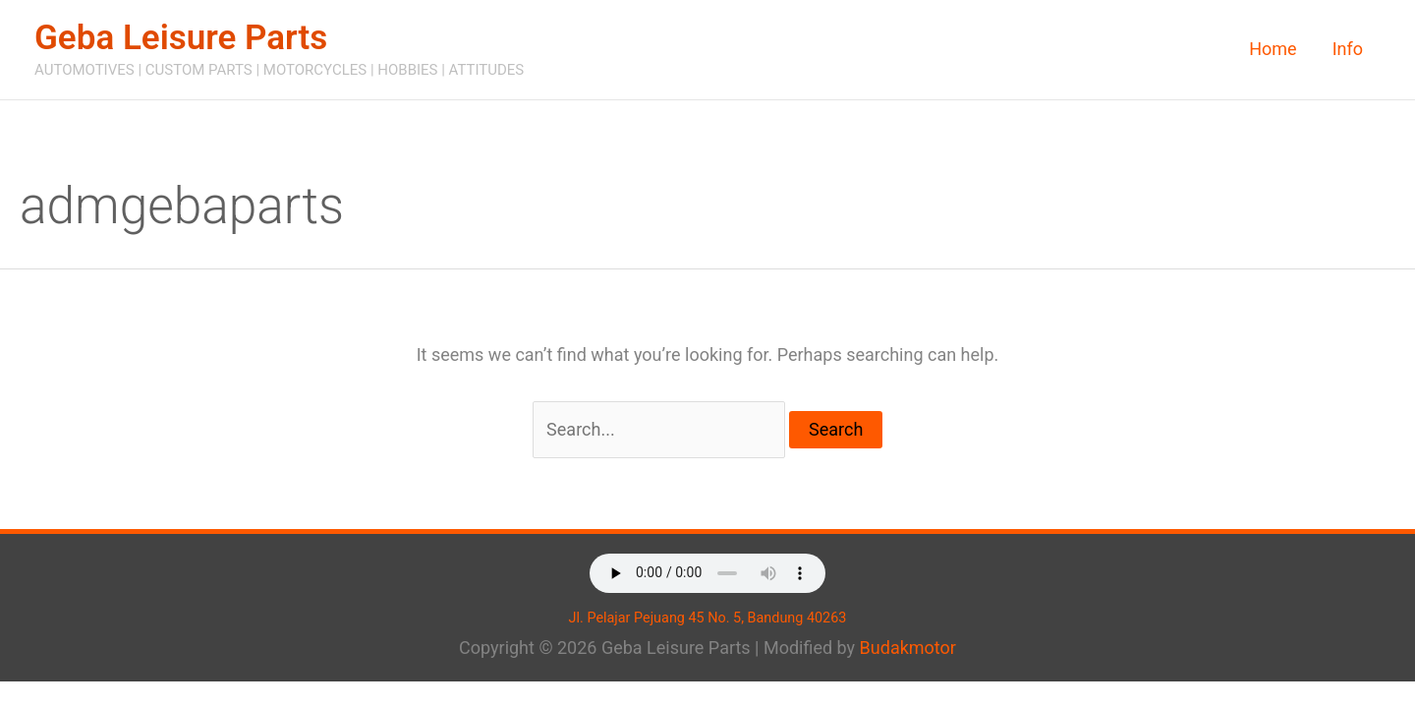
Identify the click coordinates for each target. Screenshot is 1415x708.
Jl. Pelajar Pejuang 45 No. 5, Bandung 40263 (708, 618)
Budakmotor (908, 647)
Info (1347, 48)
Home (1272, 48)
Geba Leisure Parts (180, 38)
